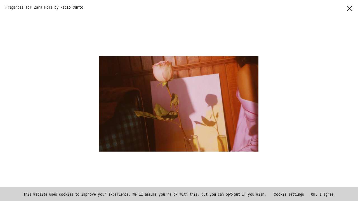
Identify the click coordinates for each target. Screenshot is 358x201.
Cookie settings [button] (289, 194)
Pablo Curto (72, 7)
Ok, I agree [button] (322, 194)
